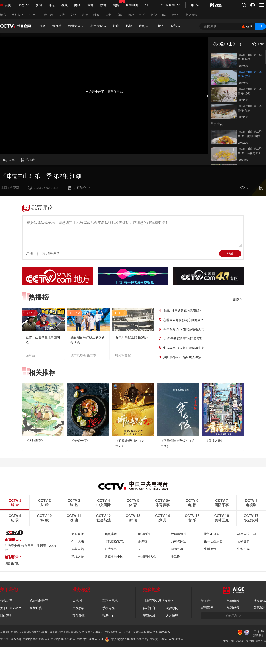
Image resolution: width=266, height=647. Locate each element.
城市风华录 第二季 (83, 355)
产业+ (176, 15)
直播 (42, 26)
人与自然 (77, 549)
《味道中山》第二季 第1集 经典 (250, 57)
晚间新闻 (144, 534)
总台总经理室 (39, 600)
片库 (116, 26)
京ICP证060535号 (10, 639)
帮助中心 (108, 615)
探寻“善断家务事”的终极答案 (182, 338)
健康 (108, 15)
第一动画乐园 (213, 541)
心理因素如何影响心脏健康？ (183, 320)
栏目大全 (98, 26)
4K (147, 5)
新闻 (39, 5)
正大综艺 (111, 549)
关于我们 (207, 601)
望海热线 (149, 615)
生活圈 (175, 556)
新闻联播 (77, 534)
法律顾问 (172, 608)
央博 (62, 15)
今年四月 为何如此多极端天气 (183, 329)
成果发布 (260, 601)
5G (164, 15)
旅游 (85, 15)
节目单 (56, 26)
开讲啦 (142, 541)
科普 (96, 15)
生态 (32, 15)
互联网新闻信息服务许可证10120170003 (24, 632)
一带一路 (47, 15)
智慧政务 (233, 607)
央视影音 (78, 608)
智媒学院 (233, 601)
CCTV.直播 (167, 5)
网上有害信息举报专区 (158, 600)
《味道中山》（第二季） (235, 43)
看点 (143, 26)
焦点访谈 (111, 534)
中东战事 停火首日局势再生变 (183, 348)
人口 (141, 549)
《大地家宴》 (35, 440)
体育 (90, 5)
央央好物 (191, 15)
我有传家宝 (178, 541)
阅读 (131, 15)
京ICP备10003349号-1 (90, 639)
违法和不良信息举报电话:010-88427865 (146, 632)
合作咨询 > (233, 616)
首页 (5, 5)
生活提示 (210, 549)
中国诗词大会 (147, 556)
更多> (237, 299)
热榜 (129, 26)
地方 (3, 15)
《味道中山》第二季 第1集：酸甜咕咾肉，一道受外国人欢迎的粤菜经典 (250, 134)
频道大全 (76, 26)
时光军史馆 (123, 355)
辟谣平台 (149, 608)
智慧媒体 (207, 607)
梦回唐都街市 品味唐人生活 (182, 357)
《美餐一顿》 (80, 440)
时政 (21, 5)
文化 (73, 15)
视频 (64, 5)
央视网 (77, 600)
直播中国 (132, 5)
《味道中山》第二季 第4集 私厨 (250, 108)
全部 (175, 26)
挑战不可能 (211, 534)
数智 (154, 15)
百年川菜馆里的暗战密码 (132, 337)
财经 (77, 5)
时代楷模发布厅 (115, 541)
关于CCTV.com (10, 608)
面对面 (30, 355)
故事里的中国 (246, 534)
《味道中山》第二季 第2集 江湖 (250, 74)
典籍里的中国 (114, 556)
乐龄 (119, 15)
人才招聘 (172, 615)
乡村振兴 (18, 15)
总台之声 (6, 600)
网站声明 (6, 615)
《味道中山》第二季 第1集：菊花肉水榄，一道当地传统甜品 (250, 151)
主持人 (159, 26)
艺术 (142, 15)
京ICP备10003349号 (63, 639)
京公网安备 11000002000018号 (127, 639)
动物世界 (243, 541)
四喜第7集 (12, 563)
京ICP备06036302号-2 (36, 639)
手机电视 (108, 608)
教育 (103, 5)
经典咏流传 (178, 534)
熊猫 (116, 5)
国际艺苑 (177, 549)
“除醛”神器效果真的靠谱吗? (182, 310)
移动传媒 (78, 615)
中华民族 (243, 549)
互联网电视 (110, 600)
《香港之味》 (214, 440)
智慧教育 (260, 607)
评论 (52, 5)
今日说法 (77, 541)
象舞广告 (36, 608)
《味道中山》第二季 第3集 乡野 (250, 91)
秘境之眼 (77, 556)
